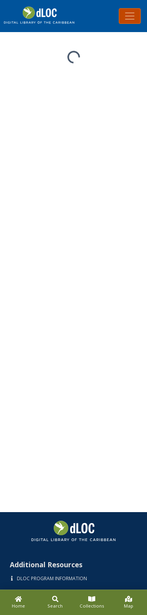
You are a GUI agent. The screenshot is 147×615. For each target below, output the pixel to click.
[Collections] (92, 602)
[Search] (55, 602)
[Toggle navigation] (130, 16)
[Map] (128, 602)
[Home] (18, 602)
